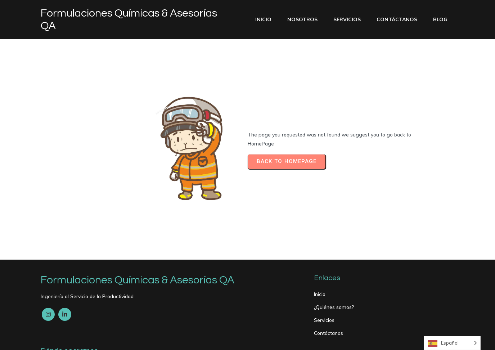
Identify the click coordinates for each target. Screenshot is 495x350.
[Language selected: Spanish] (452, 343)
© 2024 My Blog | (62, 339)
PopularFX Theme (107, 339)
